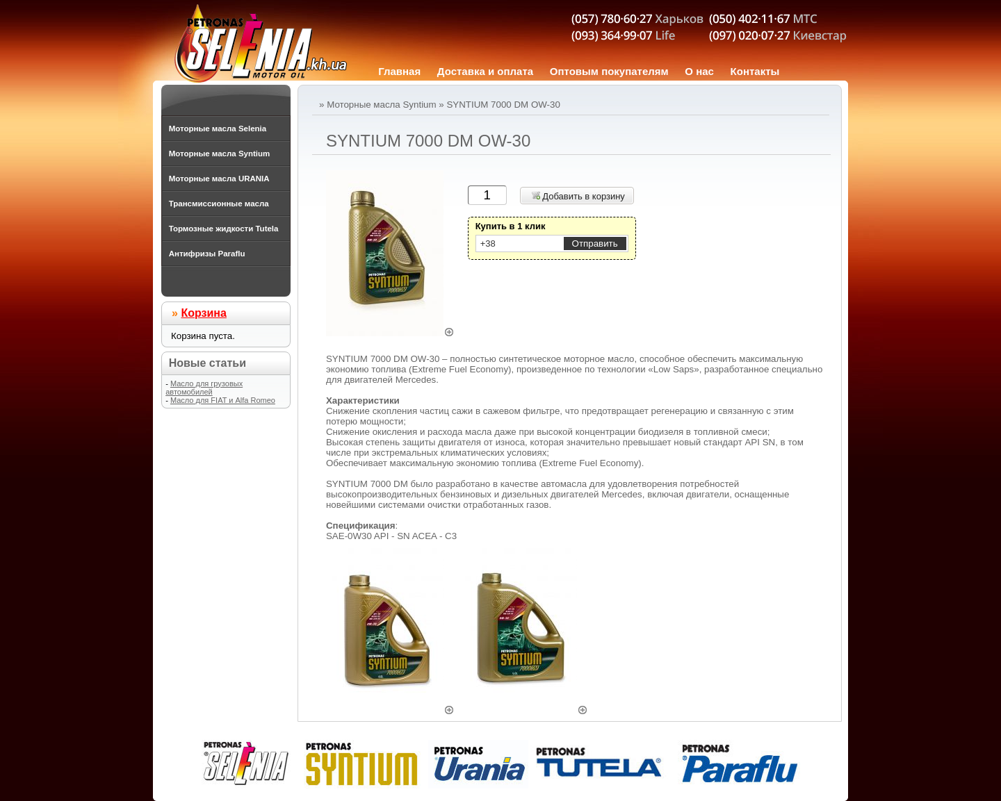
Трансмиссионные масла (219, 203)
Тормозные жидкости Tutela (224, 228)
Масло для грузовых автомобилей (204, 387)
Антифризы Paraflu (207, 253)
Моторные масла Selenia (218, 128)
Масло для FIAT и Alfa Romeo (222, 400)
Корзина (203, 313)
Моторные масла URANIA (219, 178)
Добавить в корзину (578, 196)
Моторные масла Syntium (381, 104)
